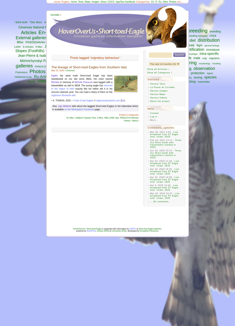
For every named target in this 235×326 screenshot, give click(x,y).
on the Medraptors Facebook (79, 109)
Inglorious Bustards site (63, 95)
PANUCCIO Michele (129, 118)
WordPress (91, 231)
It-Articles (28, 46)
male (197, 58)
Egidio (54, 75)
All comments (161, 201)
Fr (156, 1)
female (189, 45)
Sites (165, 1)
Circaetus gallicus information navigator (108, 36)
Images (95, 1)
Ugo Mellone (64, 106)
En (152, 1)
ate (55, 15)
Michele (55, 82)
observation (204, 68)
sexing (198, 77)
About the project (160, 101)
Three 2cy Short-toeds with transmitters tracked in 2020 (166, 143)
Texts (81, 1)
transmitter (204, 81)
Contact (154, 113)
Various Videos (158, 98)
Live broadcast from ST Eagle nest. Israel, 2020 (164, 134)
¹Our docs (36, 22)
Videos (44, 81)
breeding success (197, 35)
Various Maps (158, 94)
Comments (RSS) (119, 231)
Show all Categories (158, 72)
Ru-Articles (43, 77)
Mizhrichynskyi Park (35, 61)
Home (74, 1)
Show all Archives (157, 69)
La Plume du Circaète (162, 87)
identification (193, 49)
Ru (160, 1)
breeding (198, 31)
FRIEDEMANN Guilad (39, 42)
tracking (190, 81)
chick (213, 35)
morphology (204, 63)
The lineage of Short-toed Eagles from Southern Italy (89, 67)
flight (199, 45)
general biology (212, 45)
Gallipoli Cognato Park (85, 118)
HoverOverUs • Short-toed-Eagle (87, 229)
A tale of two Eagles (83, 100)
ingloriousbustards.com (108, 100)
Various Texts (157, 84)
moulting (216, 63)
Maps (87, 1)
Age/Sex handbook (125, 1)
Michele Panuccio (83, 82)
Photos (38, 71)
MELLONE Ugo (111, 118)
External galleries (31, 38)
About (103, 1)
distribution (209, 40)
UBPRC (132, 229)
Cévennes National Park (34, 27)
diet (193, 40)
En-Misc (70, 118)
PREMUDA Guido (23, 77)
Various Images (159, 91)
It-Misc (39, 47)
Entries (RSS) (103, 231)
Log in (153, 116)
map (204, 58)
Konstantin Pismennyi (149, 231)
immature (213, 49)
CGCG (110, 1)
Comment (70, 70)
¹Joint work (21, 22)
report (210, 73)
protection (198, 73)
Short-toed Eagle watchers (150, 229)
